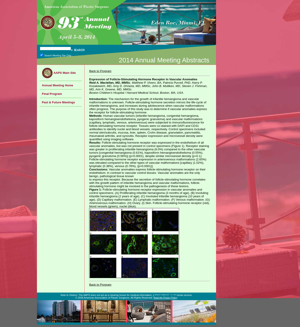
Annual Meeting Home (57, 85)
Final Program (52, 94)
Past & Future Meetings (58, 102)
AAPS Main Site (59, 72)
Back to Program (100, 71)
